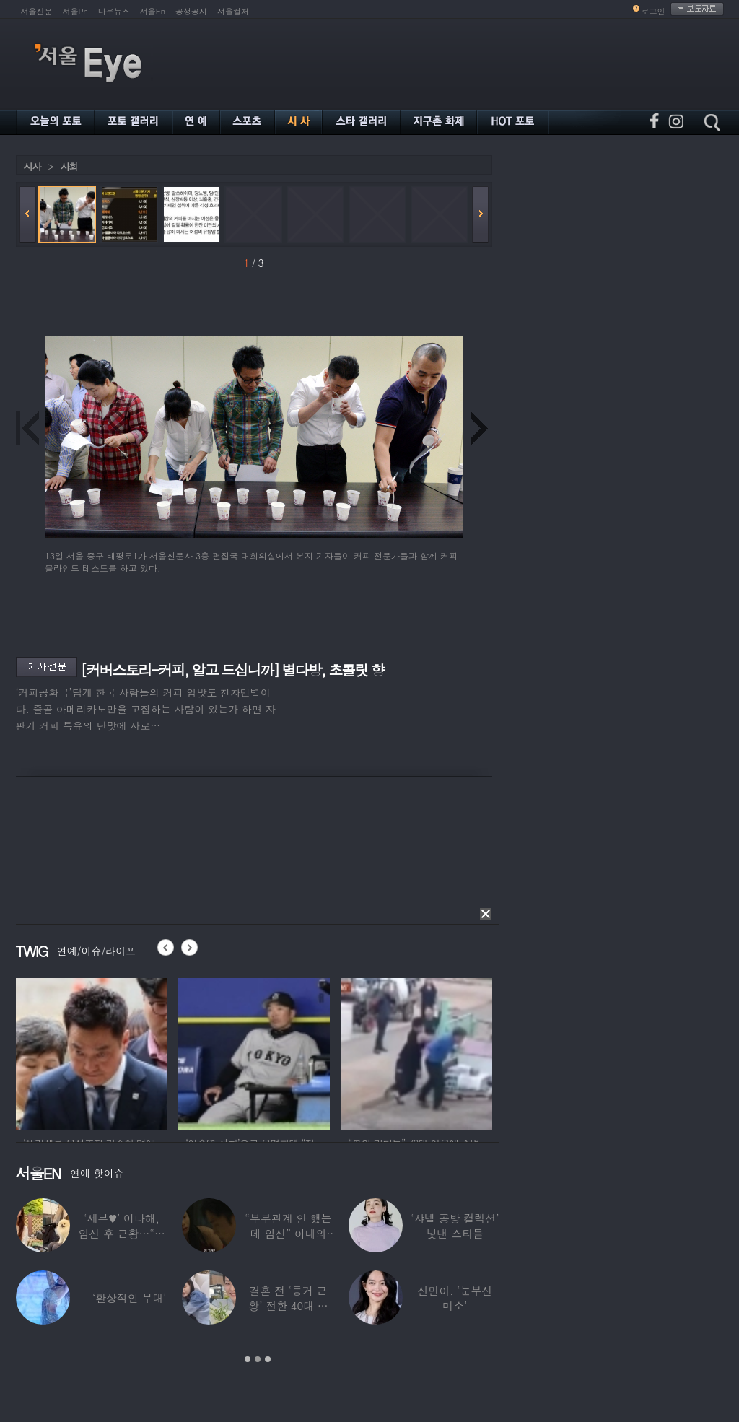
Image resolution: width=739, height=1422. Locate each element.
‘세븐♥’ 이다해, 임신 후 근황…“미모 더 (121, 1233)
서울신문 (37, 11)
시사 (32, 166)
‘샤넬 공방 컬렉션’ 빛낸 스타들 (455, 1226)
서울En (152, 11)
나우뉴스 (114, 11)
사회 (69, 166)
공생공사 (191, 11)
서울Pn (75, 11)
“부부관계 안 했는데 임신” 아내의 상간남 (288, 1233)
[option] (91, 1051)
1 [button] (247, 1359)
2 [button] (258, 1359)
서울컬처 (233, 11)
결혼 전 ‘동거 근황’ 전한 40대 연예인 (288, 1305)
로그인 (653, 11)
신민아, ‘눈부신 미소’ (454, 1298)
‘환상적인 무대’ (128, 1297)
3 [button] (268, 1359)
